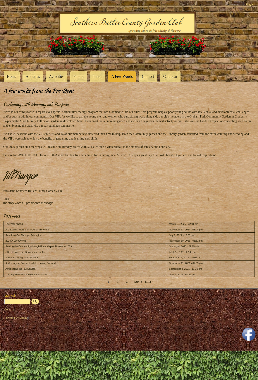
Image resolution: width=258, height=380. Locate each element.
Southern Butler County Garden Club (11, 61)
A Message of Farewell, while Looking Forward (30, 263)
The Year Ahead (14, 224)
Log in (249, 4)
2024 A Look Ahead (15, 240)
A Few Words (122, 76)
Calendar (170, 76)
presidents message (39, 203)
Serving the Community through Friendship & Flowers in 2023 (38, 246)
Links (97, 76)
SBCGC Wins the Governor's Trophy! (25, 252)
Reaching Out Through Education (23, 235)
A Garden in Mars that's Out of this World (27, 229)
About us (33, 76)
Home (11, 76)
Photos (78, 76)
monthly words (13, 203)
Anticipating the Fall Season (20, 269)
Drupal (25, 317)
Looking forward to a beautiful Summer (26, 274)
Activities (56, 76)
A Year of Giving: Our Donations (22, 257)
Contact (148, 76)
